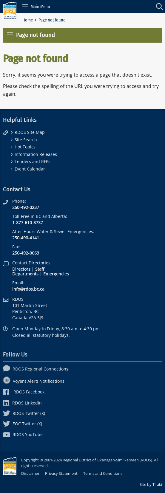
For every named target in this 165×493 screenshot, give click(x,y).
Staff (39, 269)
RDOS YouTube (23, 434)
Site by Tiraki (151, 484)
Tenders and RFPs (32, 161)
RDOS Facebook (23, 392)
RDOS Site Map (30, 132)
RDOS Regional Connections (35, 369)
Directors (21, 269)
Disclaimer (30, 473)
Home (27, 20)
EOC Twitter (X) (22, 424)
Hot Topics (25, 147)
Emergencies (56, 274)
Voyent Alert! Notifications (33, 381)
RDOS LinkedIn (22, 403)
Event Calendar (30, 169)
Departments (25, 274)
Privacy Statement (61, 473)
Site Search (26, 139)
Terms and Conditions (102, 473)
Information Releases (36, 154)
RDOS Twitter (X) (24, 413)
